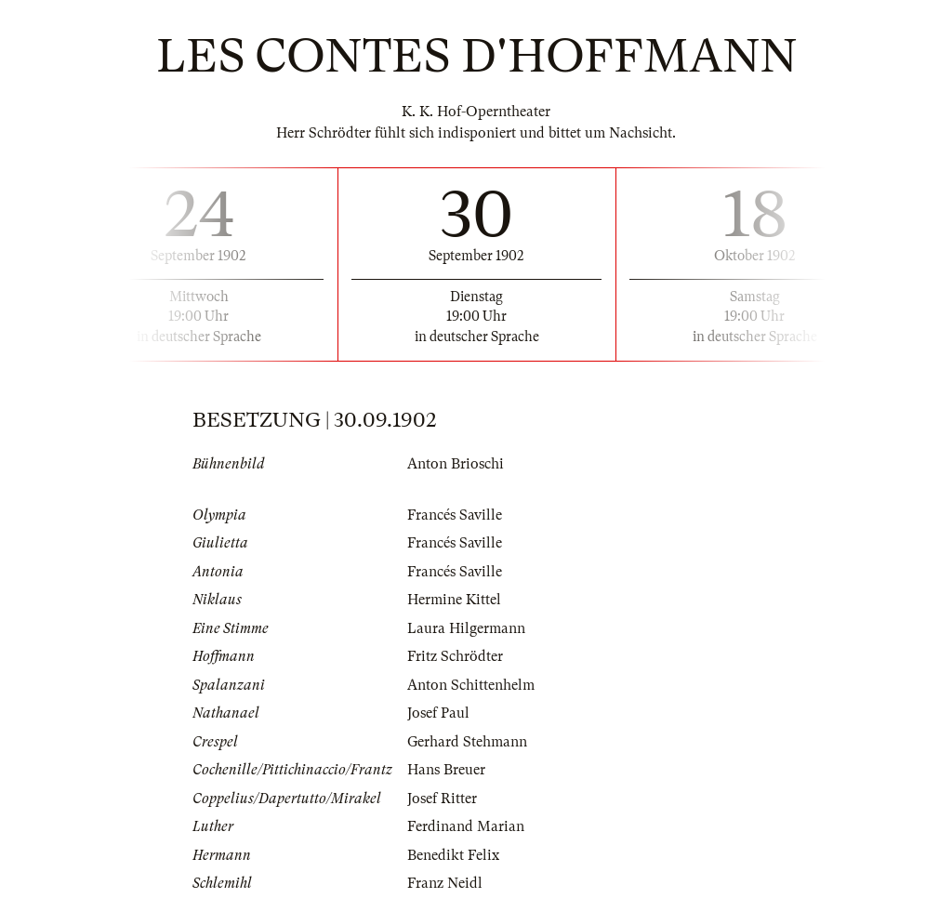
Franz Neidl (445, 883)
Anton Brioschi (455, 464)
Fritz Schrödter (455, 656)
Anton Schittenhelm (471, 685)
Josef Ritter (442, 798)
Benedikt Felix (453, 855)
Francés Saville (454, 515)
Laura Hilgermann (466, 628)
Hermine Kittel (454, 599)
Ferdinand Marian (465, 826)
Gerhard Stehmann (467, 741)
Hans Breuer (446, 769)
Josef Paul (438, 713)
